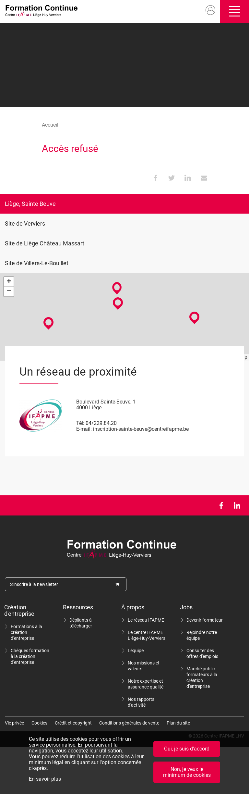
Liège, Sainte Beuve (30, 203)
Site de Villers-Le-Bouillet (36, 263)
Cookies (39, 723)
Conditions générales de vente (129, 723)
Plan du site (178, 723)
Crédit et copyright (73, 723)
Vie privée (14, 723)
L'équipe (136, 650)
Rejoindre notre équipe (201, 635)
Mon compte (210, 10)
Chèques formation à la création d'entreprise (30, 656)
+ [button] (9, 282)
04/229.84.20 (101, 423)
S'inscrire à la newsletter (34, 584)
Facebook (221, 505)
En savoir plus (45, 781)
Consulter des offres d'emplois (202, 653)
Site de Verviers (25, 223)
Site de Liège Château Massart (44, 243)
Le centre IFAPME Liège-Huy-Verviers (146, 635)
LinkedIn (237, 505)
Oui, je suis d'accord (186, 750)
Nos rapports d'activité (141, 702)
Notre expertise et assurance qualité (145, 683)
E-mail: (84, 429)
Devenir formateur (204, 620)
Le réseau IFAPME (146, 620)
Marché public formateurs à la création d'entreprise (201, 677)
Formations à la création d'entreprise (26, 632)
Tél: (80, 423)
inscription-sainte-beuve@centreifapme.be (141, 429)
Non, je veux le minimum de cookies (187, 774)
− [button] (9, 291)
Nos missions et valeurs (144, 665)
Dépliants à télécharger (80, 622)
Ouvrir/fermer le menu (234, 11)
